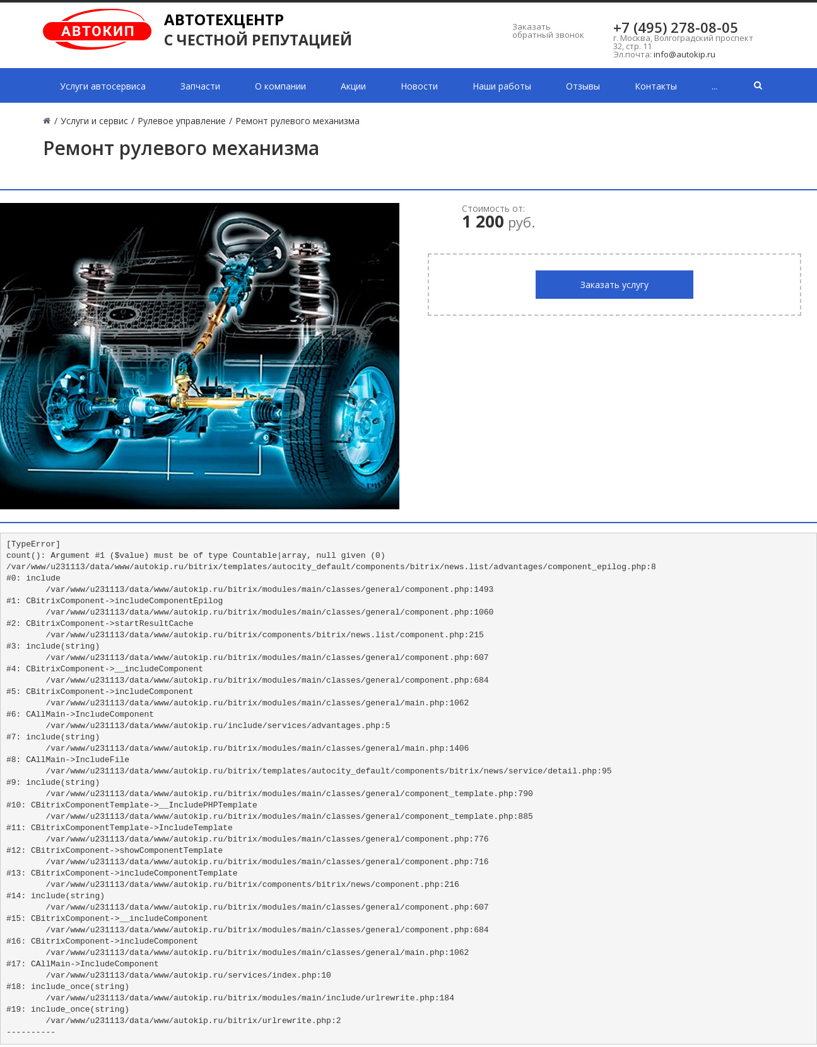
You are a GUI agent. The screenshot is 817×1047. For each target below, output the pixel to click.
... (714, 86)
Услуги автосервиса (103, 86)
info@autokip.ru (684, 54)
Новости (419, 86)
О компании (280, 86)
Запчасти (200, 86)
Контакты (656, 86)
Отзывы (583, 86)
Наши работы (502, 86)
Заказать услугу (614, 285)
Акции (353, 86)
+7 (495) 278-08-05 (675, 27)
